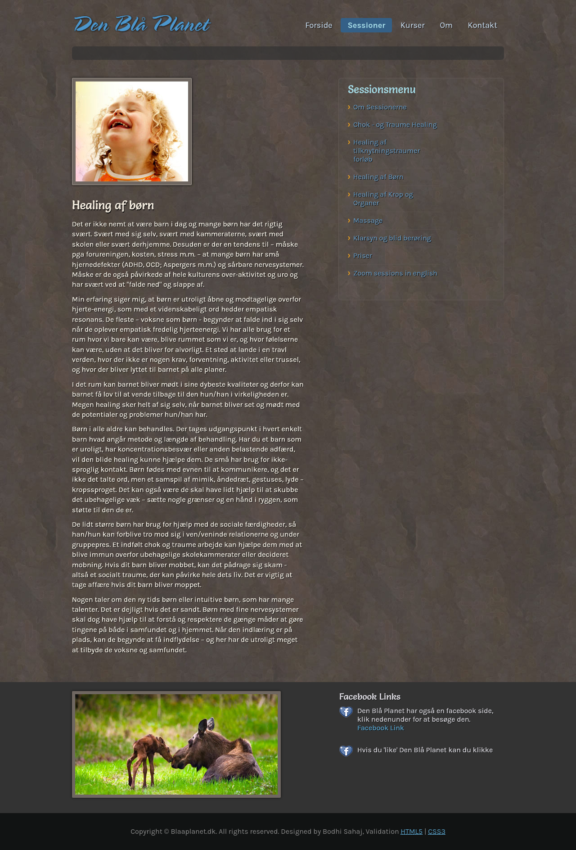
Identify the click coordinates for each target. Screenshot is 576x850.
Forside (319, 25)
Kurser (412, 25)
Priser (362, 255)
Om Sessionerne (380, 107)
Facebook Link (380, 727)
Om (446, 25)
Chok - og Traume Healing (395, 124)
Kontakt (482, 25)
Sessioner (366, 25)
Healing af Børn (378, 176)
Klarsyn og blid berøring (392, 238)
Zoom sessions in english (395, 273)
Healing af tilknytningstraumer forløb (386, 150)
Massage (367, 220)
